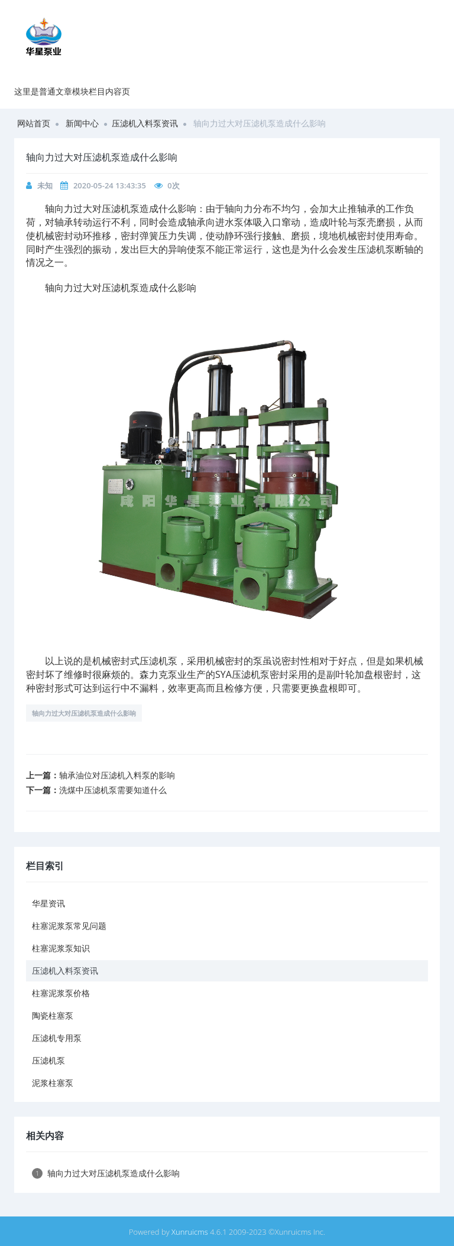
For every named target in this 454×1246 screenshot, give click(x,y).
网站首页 (33, 123)
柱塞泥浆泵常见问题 (69, 925)
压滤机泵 (48, 1060)
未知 (45, 185)
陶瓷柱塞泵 (52, 1015)
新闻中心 (82, 123)
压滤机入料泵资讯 (145, 123)
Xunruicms (189, 1232)
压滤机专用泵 (57, 1037)
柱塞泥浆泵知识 (61, 948)
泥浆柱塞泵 (52, 1082)
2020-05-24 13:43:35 (109, 185)
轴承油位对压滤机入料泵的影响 (117, 775)
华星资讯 (48, 903)
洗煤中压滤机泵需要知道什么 (113, 789)
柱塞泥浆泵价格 (61, 993)
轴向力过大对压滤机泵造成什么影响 (84, 713)
